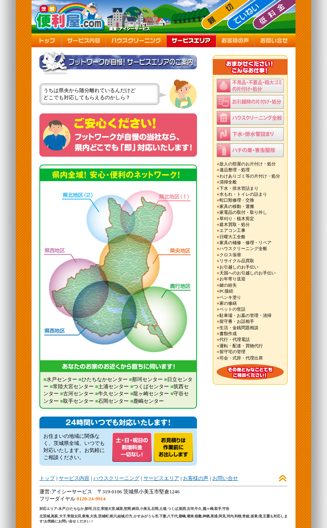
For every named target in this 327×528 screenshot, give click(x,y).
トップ (47, 478)
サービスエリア (161, 478)
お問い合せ (225, 478)
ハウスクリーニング (116, 478)
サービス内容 (74, 478)
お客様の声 (195, 478)
